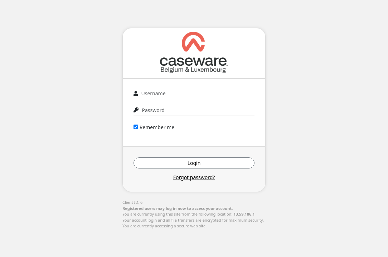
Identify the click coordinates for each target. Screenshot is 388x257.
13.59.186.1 (244, 214)
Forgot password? (194, 177)
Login (194, 163)
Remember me (154, 127)
